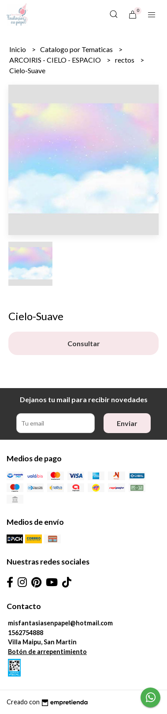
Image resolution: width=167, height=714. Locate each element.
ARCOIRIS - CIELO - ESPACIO (55, 60)
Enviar (127, 423)
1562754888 (25, 632)
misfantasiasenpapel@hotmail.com (60, 623)
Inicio (18, 49)
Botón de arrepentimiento (47, 651)
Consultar (83, 343)
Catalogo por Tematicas (77, 49)
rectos (125, 60)
